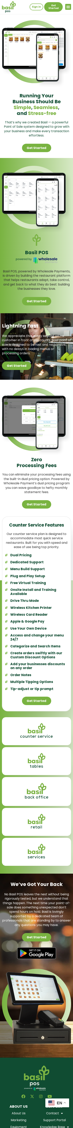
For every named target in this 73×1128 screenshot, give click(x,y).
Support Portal (54, 1120)
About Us (19, 1113)
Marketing (18, 1120)
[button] (68, 7)
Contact (54, 1113)
